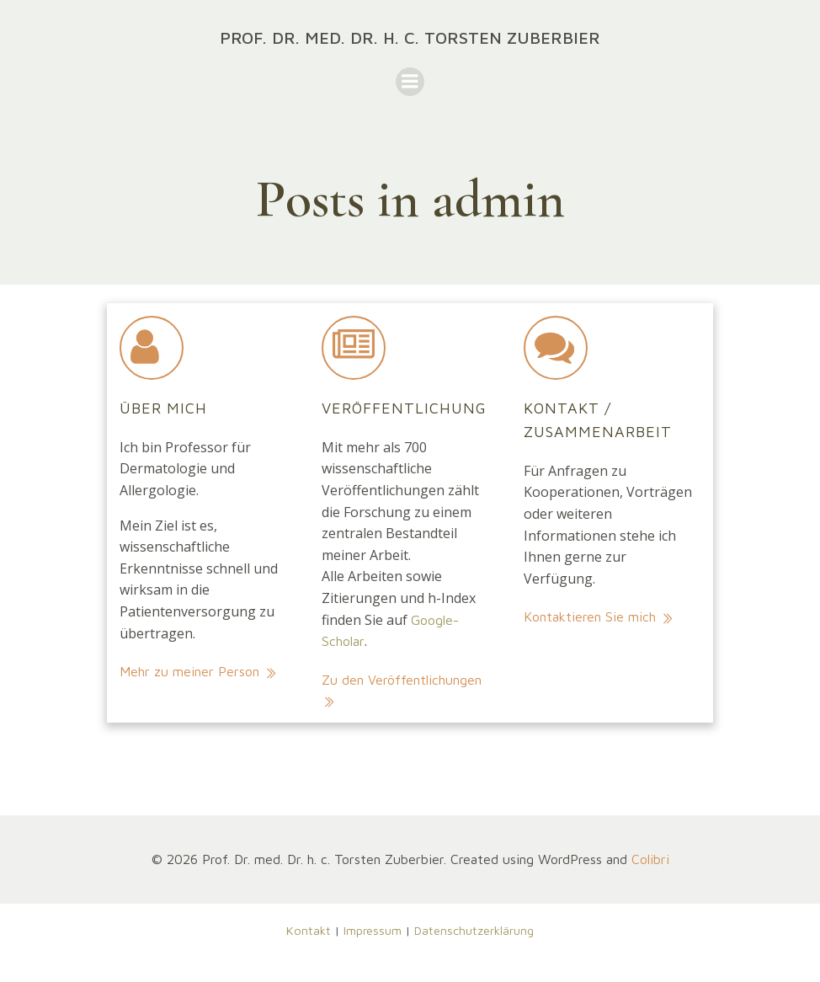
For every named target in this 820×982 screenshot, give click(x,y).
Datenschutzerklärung (474, 930)
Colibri (650, 859)
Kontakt (308, 930)
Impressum (372, 930)
